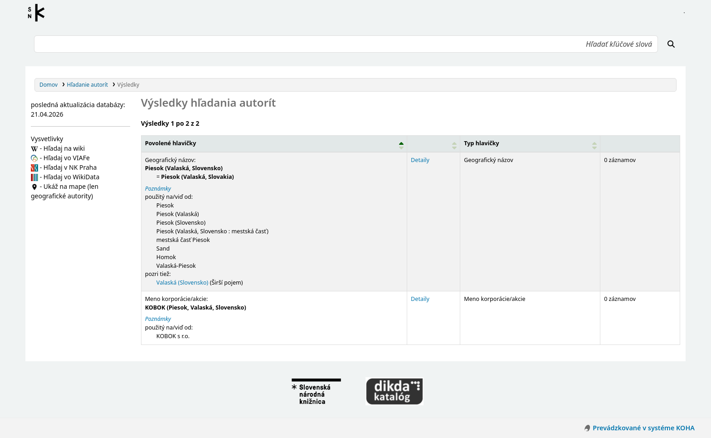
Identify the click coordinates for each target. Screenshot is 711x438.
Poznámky (158, 188)
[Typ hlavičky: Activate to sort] (530, 143)
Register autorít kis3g (39, 13)
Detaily (420, 160)
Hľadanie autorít (87, 84)
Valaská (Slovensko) (182, 282)
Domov (48, 84)
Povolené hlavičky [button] (170, 143)
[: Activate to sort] (433, 143)
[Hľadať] (671, 44)
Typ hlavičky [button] (481, 143)
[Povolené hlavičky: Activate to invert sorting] (274, 143)
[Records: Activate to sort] (640, 143)
